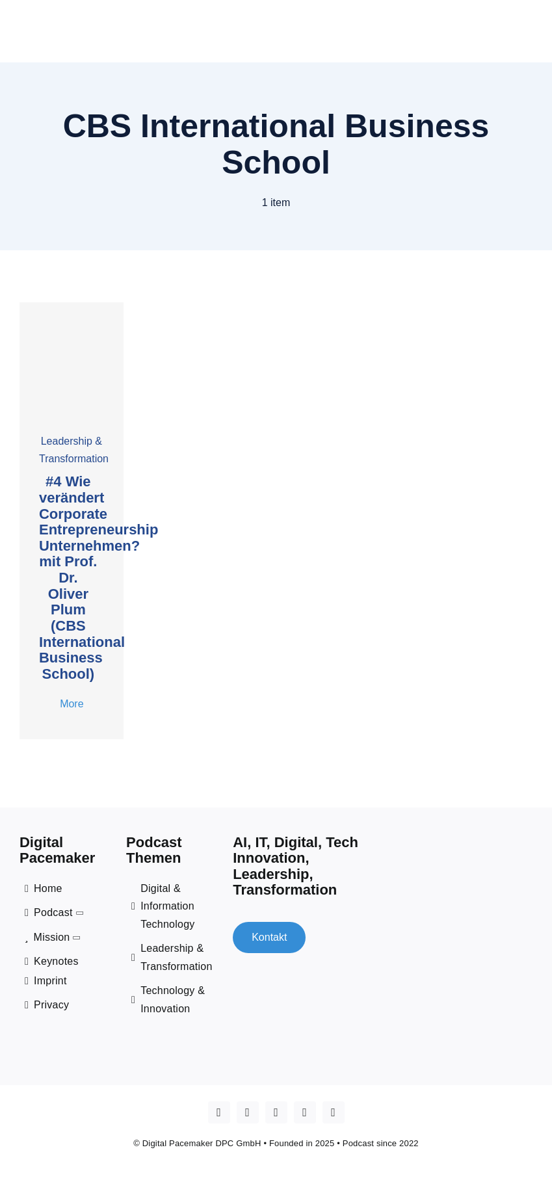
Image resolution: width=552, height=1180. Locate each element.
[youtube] (248, 1112)
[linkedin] (276, 1112)
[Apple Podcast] (219, 1112)
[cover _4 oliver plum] (72, 306)
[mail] (333, 1112)
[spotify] (305, 1112)
